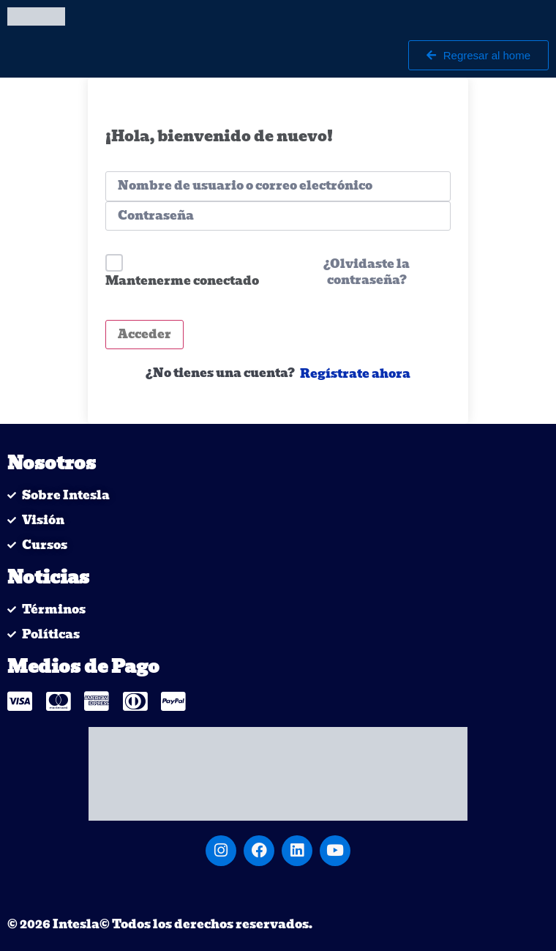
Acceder (144, 334)
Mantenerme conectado (182, 281)
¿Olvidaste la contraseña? (366, 272)
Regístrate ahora (355, 374)
